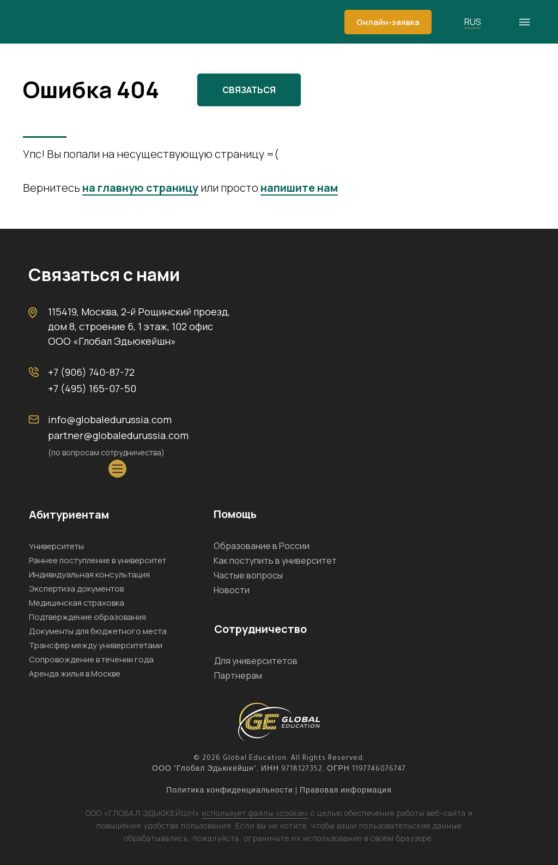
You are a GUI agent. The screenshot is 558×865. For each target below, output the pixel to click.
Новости (232, 590)
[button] (388, 22)
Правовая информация (346, 791)
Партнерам (238, 675)
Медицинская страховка (76, 602)
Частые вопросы (248, 575)
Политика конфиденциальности (229, 791)
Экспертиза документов (76, 588)
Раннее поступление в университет (97, 560)
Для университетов (256, 661)
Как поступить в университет (275, 560)
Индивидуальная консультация (89, 574)
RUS (472, 22)
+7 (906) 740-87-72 (91, 372)
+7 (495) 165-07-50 (92, 388)
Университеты (56, 546)
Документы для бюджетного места (98, 631)
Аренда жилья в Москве (74, 673)
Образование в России (262, 546)
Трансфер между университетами (95, 645)
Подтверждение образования (87, 617)
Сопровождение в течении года (91, 659)
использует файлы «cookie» (255, 813)
